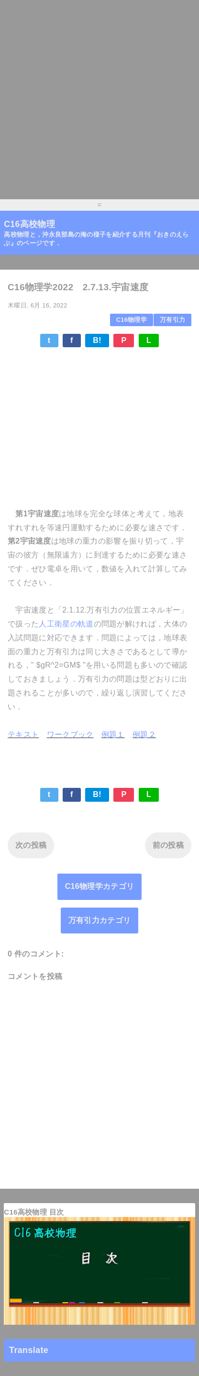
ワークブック (70, 734)
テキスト (23, 734)
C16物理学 (131, 319)
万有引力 (172, 319)
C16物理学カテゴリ (99, 886)
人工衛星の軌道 (66, 624)
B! (97, 340)
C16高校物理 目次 (34, 1212)
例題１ (113, 734)
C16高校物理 (29, 224)
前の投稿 (168, 845)
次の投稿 (30, 845)
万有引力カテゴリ (99, 920)
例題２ (144, 734)
